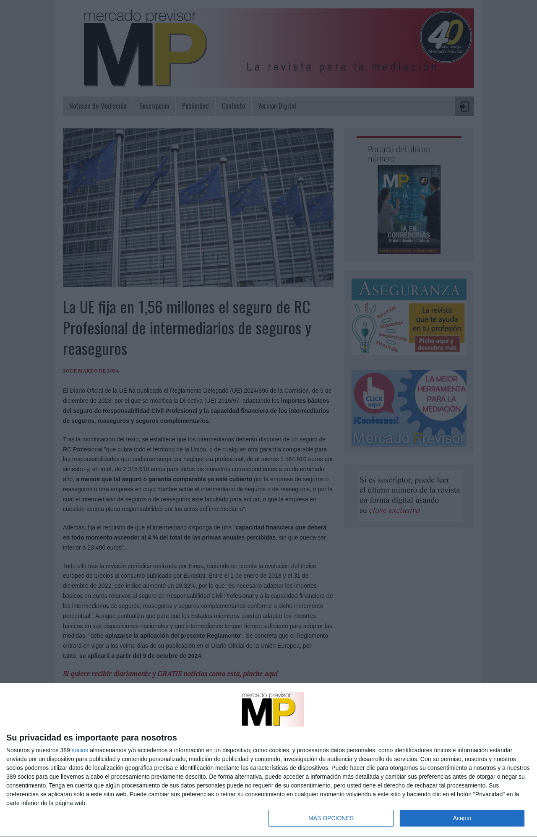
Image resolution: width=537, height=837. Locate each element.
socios (80, 750)
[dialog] (268, 760)
